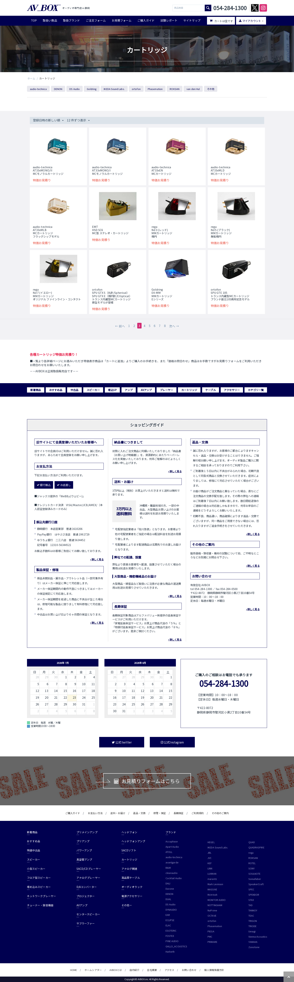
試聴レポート (168, 20)
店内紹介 (134, 970)
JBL (209, 852)
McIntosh (212, 894)
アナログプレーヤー (88, 878)
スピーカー (93, 390)
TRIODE (252, 926)
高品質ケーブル (131, 878)
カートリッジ (189, 390)
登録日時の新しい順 (48, 120)
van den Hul (193, 89)
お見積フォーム (122, 20)
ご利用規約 (197, 813)
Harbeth (170, 951)
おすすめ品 (55, 390)
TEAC (251, 915)
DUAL (168, 899)
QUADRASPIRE (256, 847)
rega (251, 852)
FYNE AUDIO (172, 941)
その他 (210, 89)
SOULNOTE (254, 873)
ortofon (136, 89)
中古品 (74, 390)
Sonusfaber (254, 879)
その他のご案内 (220, 813)
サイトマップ (191, 20)
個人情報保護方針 (214, 970)
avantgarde (172, 862)
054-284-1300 (223, 683)
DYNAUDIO (171, 909)
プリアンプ (82, 841)
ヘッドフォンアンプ (133, 841)
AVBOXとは (116, 970)
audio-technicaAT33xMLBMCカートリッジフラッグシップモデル (46, 231)
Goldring (92, 89)
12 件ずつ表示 (78, 120)
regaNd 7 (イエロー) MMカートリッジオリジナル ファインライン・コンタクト (57, 294)
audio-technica (38, 89)
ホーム (31, 78)
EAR (168, 915)
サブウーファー (85, 923)
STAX (251, 900)
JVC (210, 858)
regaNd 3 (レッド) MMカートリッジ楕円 (162, 231)
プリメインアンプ (87, 832)
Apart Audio (172, 846)
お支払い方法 (95, 813)
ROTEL (252, 863)
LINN (210, 868)
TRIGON (252, 921)
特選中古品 (33, 850)
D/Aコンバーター (86, 887)
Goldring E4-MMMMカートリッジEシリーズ (162, 294)
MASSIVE (212, 889)
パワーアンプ (84, 850)
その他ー (127, 905)
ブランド (171, 832)
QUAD (251, 842)
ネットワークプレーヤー (41, 896)
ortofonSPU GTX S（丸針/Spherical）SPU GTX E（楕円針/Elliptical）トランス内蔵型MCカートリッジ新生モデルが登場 (112, 296)
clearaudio (172, 873)
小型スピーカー (36, 869)
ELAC (168, 925)
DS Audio (74, 89)
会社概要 (152, 970)
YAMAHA (252, 942)
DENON (58, 89)
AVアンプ (146, 390)
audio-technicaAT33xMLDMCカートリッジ (221, 170)
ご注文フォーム (96, 20)
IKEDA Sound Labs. (114, 89)
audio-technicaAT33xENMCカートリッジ (162, 170)
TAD (250, 905)
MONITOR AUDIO (217, 900)
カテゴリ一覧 (256, 390)
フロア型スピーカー (39, 878)
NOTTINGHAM (215, 905)
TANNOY (252, 910)
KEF (210, 863)
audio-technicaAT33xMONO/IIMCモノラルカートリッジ (48, 170)
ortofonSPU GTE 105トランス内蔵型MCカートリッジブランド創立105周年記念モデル (230, 294)
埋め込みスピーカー (39, 887)
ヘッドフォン (129, 832)
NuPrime (212, 910)
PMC (210, 936)
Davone (170, 888)
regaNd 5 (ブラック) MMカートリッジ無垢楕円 (221, 231)
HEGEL (211, 842)
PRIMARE (212, 942)
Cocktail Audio (174, 878)
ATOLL (169, 852)
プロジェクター (85, 896)
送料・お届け (117, 813)
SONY (251, 868)
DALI (168, 883)
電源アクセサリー (132, 896)
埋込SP (112, 390)
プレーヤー (166, 390)
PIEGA (211, 931)
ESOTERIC (171, 930)
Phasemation (155, 89)
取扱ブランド (71, 20)
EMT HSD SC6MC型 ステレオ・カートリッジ (110, 230)
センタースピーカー (88, 914)
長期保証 (178, 813)
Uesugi (252, 931)
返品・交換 (139, 813)
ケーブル (210, 390)
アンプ (128, 390)
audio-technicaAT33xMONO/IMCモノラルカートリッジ (107, 170)
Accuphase (172, 841)
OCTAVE (212, 915)
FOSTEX (170, 936)
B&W (168, 867)
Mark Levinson (215, 884)
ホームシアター (93, 970)
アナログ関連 (129, 869)
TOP (34, 20)
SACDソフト (129, 850)
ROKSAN (174, 89)
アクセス (169, 970)
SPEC (251, 889)
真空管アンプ (84, 859)
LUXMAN (212, 873)
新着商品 (35, 390)
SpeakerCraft (256, 884)
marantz (212, 879)
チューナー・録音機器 (40, 905)
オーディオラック (132, 887)
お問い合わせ (189, 970)
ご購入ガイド (145, 20)
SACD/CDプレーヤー (88, 869)
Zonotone (254, 947)
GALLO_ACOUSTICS (176, 946)
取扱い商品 (50, 20)
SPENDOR (253, 894)
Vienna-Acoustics (257, 936)
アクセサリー (231, 390)
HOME (73, 970)
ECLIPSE (170, 920)
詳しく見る (98, 559)
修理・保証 (159, 813)
